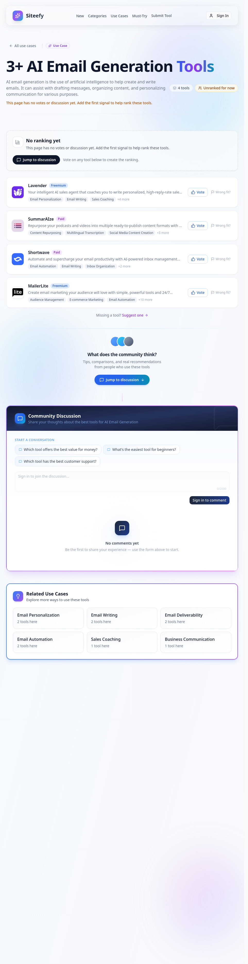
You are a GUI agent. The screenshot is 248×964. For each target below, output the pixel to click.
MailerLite (38, 286)
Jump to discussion (36, 159)
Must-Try (139, 15)
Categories (97, 15)
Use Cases (119, 15)
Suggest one (135, 315)
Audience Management (47, 299)
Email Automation (43, 266)
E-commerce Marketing (86, 299)
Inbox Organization (101, 266)
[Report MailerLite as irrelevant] (221, 293)
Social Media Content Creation (131, 233)
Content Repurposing (45, 233)
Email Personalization (45, 199)
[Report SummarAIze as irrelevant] (221, 226)
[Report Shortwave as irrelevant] (221, 259)
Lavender (37, 185)
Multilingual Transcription (85, 233)
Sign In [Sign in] (219, 15)
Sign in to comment (209, 500)
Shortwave (38, 252)
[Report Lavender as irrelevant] (221, 192)
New (80, 15)
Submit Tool (161, 15)
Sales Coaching (103, 199)
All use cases (22, 45)
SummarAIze (41, 219)
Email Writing (76, 199)
